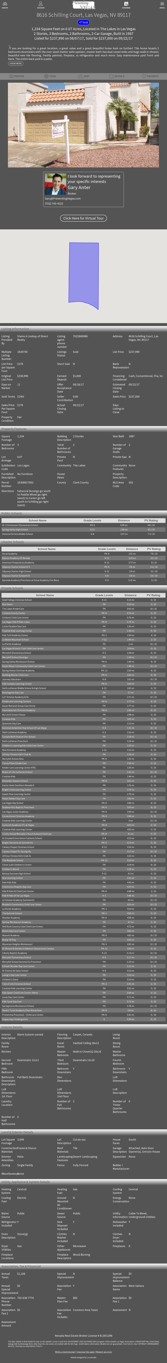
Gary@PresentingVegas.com (63, 198)
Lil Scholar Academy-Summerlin (18, 900)
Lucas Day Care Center (13, 997)
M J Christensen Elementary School (20, 525)
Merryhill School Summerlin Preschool (21, 961)
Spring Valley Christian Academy (18, 670)
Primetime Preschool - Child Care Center (22, 1014)
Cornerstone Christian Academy (18, 816)
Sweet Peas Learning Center (16, 794)
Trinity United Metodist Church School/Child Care (27, 833)
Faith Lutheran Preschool (15, 741)
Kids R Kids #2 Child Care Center (18, 891)
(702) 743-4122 (54, 203)
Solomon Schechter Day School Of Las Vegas (24, 727)
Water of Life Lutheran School (17, 772)
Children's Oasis (10, 979)
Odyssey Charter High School (16, 571)
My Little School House (13, 714)
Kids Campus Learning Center (17, 683)
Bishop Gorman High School (16, 873)
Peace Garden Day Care (13, 798)
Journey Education (11, 679)
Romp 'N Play (9, 939)
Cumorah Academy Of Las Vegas (18, 824)
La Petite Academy (11, 644)
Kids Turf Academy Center (15, 635)
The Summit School (12, 913)
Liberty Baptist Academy (14, 952)
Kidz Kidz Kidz (9, 882)
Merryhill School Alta (12, 758)
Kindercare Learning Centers (16, 701)
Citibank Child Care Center (15, 617)
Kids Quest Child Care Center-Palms (20, 992)
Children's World (10, 869)
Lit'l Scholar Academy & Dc (15, 696)
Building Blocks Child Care (15, 674)
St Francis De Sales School (15, 970)
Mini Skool (7, 604)
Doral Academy (9, 553)
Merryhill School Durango (15, 657)
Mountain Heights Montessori (17, 944)
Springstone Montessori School (18, 1005)
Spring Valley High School (15, 529)
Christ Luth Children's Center (17, 864)
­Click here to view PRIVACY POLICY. (28, 1346)
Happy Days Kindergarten (15, 1019)
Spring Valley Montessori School (18, 661)
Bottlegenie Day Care (13, 692)
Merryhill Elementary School (16, 652)
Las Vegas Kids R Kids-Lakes (16, 621)
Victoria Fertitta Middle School (17, 533)
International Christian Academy (18, 710)
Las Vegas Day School (12, 802)
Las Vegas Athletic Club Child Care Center (23, 648)
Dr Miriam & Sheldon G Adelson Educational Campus (28, 948)
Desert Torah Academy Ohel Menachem (22, 1010)
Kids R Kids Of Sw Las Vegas (15, 895)
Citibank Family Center (13, 613)
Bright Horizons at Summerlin (17, 842)
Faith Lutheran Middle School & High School (24, 688)
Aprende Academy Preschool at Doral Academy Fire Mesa (30, 580)
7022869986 (80, 336)
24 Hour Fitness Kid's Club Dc (16, 754)
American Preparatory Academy (18, 562)
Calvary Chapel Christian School (18, 847)
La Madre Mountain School (15, 639)
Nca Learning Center (12, 877)
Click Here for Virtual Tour (83, 218)
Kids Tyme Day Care (12, 1001)
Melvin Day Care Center (13, 930)
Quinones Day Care (11, 723)
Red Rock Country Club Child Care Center (22, 926)
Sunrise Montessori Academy (16, 922)
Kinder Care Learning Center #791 (19, 767)
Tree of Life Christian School (16, 983)
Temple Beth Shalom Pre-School (19, 736)
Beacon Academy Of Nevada (16, 558)
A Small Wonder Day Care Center (18, 966)
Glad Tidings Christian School (17, 599)
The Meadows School (12, 860)
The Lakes (108, 28)
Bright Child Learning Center (16, 789)
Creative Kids (8, 719)
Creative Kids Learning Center (17, 630)
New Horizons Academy (14, 749)
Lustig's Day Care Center (14, 975)
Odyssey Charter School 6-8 (16, 575)
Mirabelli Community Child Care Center (22, 904)
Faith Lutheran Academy (14, 732)
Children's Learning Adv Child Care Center (23, 745)
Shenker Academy (11, 917)
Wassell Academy (10, 935)
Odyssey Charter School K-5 (16, 566)
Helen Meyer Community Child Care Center (23, 666)
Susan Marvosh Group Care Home (18, 705)
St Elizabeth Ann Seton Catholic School (22, 838)
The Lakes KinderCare (13, 608)
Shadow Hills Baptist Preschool (18, 807)
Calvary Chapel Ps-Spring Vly (16, 851)
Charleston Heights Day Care (16, 886)
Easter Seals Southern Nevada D (18, 785)
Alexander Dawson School (15, 780)
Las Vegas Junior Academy (15, 811)
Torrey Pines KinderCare (14, 763)
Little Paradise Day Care (14, 626)
